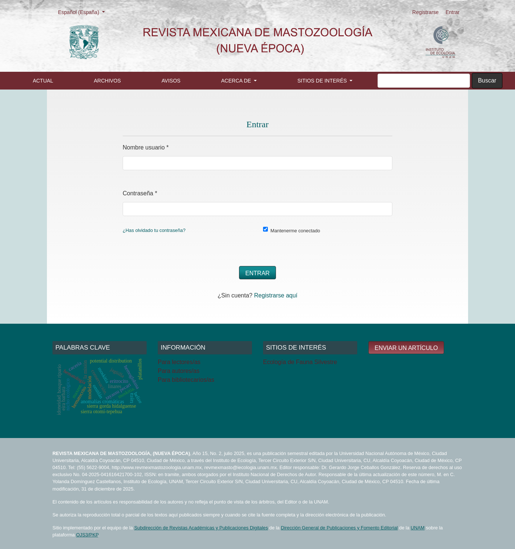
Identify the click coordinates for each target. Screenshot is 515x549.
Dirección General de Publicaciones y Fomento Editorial (339, 528)
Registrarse (425, 12)
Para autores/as (178, 371)
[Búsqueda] (424, 81)
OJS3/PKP (87, 535)
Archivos (107, 81)
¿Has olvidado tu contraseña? (154, 230)
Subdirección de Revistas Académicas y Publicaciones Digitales (201, 528)
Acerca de (237, 81)
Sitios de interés (322, 81)
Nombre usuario (146, 146)
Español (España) (84, 11)
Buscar (487, 80)
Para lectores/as (179, 362)
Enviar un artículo (406, 348)
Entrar (453, 12)
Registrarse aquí (275, 295)
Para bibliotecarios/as (186, 380)
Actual (43, 81)
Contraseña (140, 192)
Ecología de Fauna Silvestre (300, 362)
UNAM (418, 528)
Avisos (170, 81)
